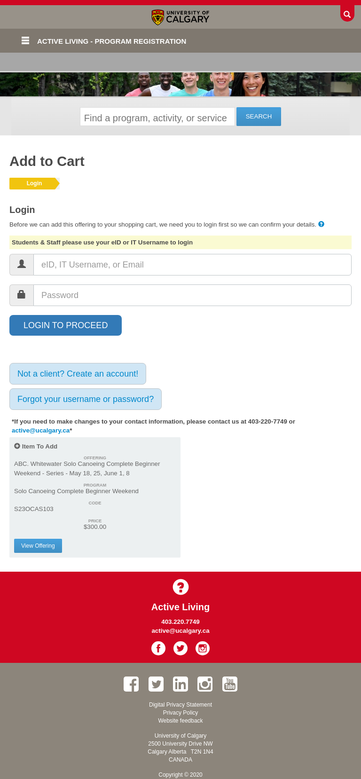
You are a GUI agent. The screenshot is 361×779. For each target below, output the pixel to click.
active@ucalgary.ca (41, 430)
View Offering (38, 546)
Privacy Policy (180, 712)
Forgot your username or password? (85, 399)
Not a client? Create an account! (77, 373)
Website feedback (180, 720)
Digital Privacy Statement (180, 704)
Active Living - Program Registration (111, 41)
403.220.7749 (180, 622)
